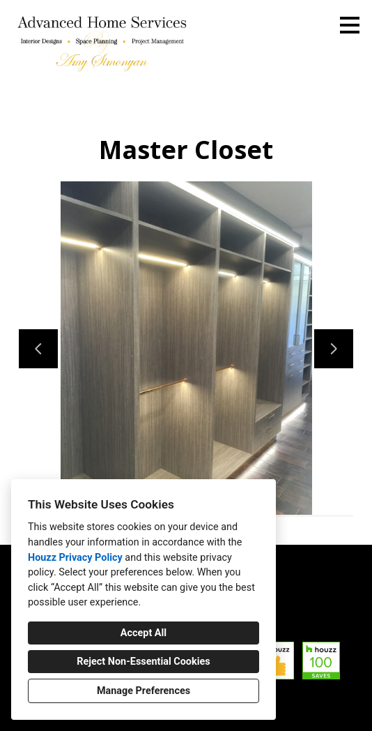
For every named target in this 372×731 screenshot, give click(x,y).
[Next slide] (333, 348)
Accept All (143, 633)
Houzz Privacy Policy (75, 558)
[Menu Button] (350, 25)
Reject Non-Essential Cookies (143, 662)
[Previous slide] (38, 348)
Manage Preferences (143, 691)
